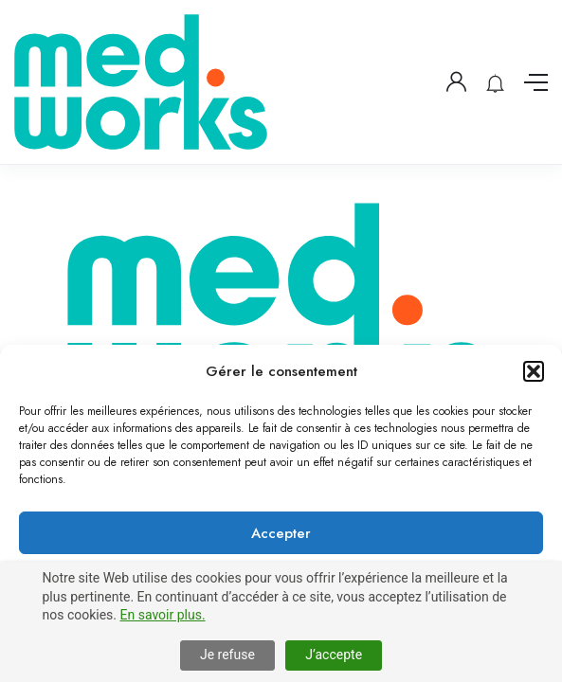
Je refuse (227, 654)
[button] (533, 371)
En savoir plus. (163, 614)
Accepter (281, 533)
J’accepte (333, 654)
